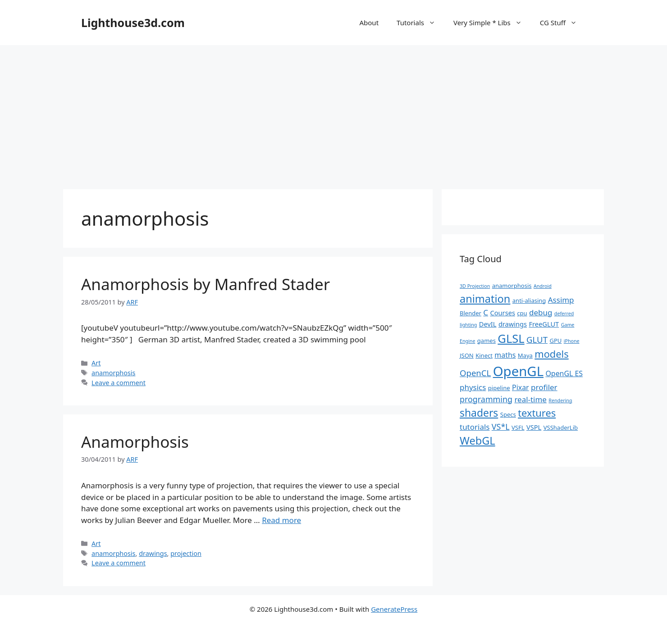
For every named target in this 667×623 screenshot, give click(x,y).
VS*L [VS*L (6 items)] (501, 426)
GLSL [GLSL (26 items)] (511, 338)
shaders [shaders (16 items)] (479, 413)
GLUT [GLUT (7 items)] (537, 339)
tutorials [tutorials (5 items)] (474, 427)
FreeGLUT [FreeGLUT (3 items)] (544, 323)
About (369, 22)
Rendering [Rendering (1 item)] (560, 400)
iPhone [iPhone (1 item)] (572, 341)
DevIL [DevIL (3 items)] (488, 323)
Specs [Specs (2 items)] (508, 414)
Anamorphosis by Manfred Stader (205, 284)
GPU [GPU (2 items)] (555, 341)
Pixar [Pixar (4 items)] (520, 387)
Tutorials (420, 22)
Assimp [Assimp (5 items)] (561, 300)
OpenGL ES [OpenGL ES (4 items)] (564, 373)
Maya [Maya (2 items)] (525, 355)
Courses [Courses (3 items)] (502, 312)
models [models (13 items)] (551, 353)
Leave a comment (118, 382)
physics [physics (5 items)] (473, 387)
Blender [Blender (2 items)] (470, 313)
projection (185, 553)
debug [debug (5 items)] (540, 312)
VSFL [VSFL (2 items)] (518, 427)
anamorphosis (113, 372)
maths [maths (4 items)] (505, 355)
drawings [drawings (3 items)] (512, 323)
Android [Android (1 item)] (543, 286)
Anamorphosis (135, 441)
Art (96, 363)
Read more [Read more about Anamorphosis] (281, 520)
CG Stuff (563, 22)
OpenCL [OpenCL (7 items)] (475, 372)
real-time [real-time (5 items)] (530, 399)
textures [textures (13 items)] (537, 412)
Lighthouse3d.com (133, 22)
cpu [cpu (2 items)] (522, 313)
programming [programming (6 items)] (486, 399)
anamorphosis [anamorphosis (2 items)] (512, 286)
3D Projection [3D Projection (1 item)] (475, 286)
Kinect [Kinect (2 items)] (484, 355)
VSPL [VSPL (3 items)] (533, 427)
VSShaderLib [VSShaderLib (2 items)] (561, 427)
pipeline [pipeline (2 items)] (499, 388)
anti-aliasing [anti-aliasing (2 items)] (529, 300)
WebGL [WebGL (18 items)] (477, 440)
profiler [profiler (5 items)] (544, 387)
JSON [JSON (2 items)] (467, 355)
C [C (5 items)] (485, 312)
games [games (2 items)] (486, 341)
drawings (153, 553)
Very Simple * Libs (492, 22)
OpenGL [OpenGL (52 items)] (518, 371)
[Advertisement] (333, 113)
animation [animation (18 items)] (485, 298)
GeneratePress (394, 609)
